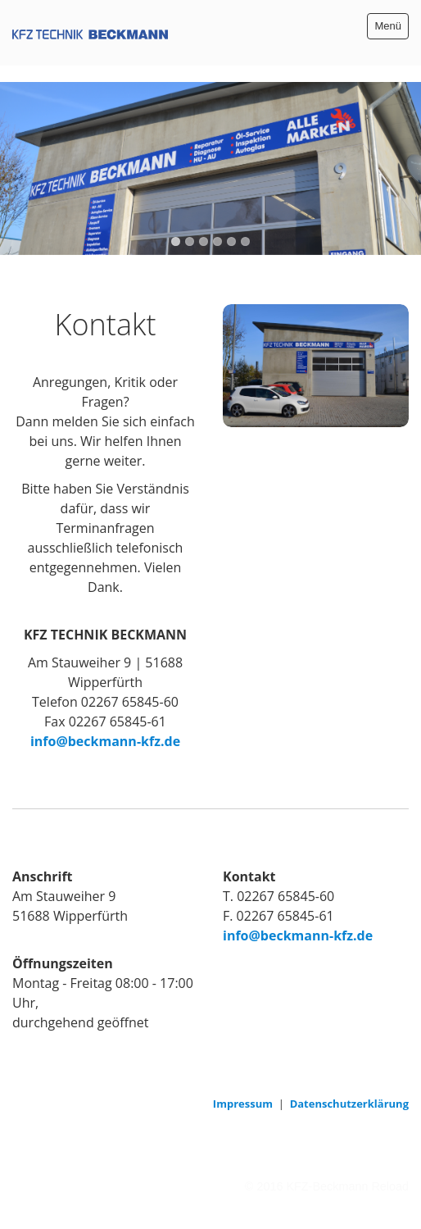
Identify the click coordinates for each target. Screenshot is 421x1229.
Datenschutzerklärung (349, 1103)
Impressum (243, 1103)
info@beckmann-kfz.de (105, 741)
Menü (387, 26)
